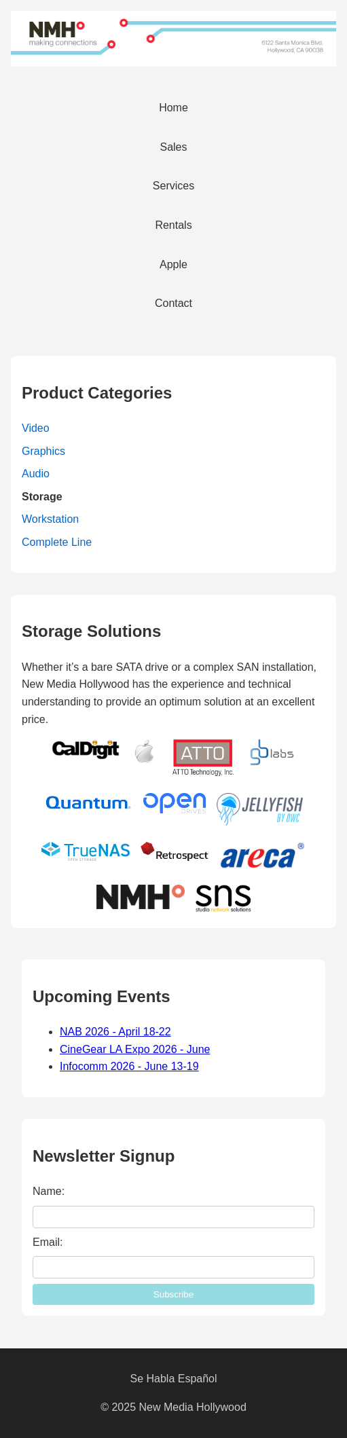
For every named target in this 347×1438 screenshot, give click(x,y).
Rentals (173, 225)
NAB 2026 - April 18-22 (115, 1031)
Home (173, 107)
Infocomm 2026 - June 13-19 (129, 1066)
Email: (47, 1242)
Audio (36, 473)
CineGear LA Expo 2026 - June (135, 1049)
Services (173, 185)
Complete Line (57, 542)
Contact (173, 303)
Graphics (43, 451)
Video (36, 428)
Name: (49, 1191)
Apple (173, 264)
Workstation (50, 519)
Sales (173, 147)
